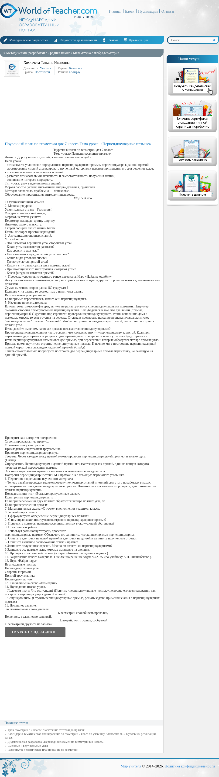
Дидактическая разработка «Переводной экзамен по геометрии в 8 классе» (56, 741)
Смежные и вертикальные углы (28, 745)
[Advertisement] (83, 111)
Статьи (112, 40)
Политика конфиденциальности (189, 766)
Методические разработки (28, 40)
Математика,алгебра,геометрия (96, 53)
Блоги (129, 11)
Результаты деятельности (78, 40)
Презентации (138, 40)
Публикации (148, 11)
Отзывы (167, 11)
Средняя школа (59, 53)
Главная (115, 11)
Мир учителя (130, 766)
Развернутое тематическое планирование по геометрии (43, 749)
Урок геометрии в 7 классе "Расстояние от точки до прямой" (46, 730)
